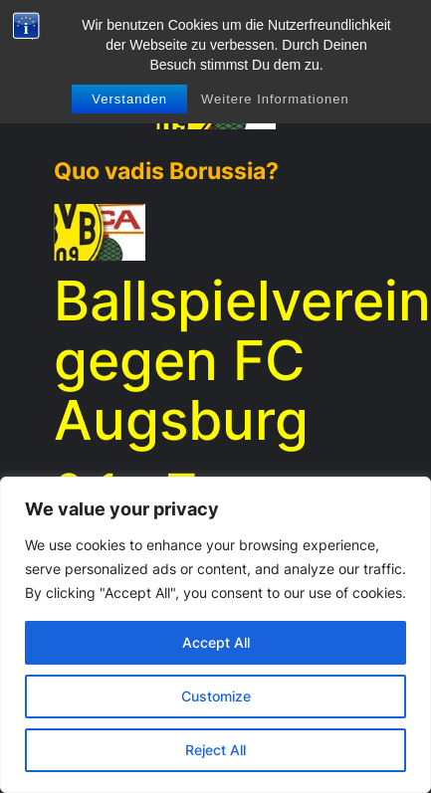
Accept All (216, 642)
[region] (215, 635)
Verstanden (129, 99)
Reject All (215, 749)
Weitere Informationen (275, 99)
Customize (216, 696)
